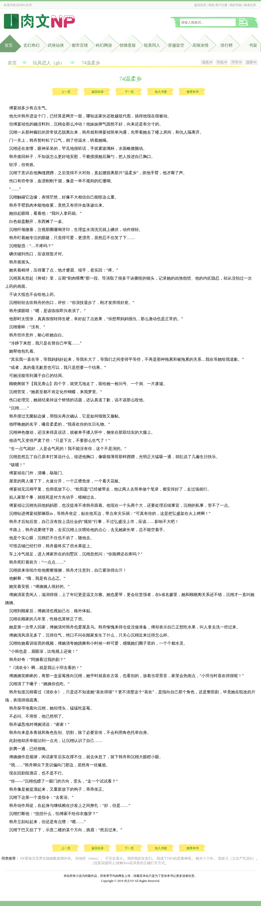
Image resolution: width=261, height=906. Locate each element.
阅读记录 (250, 5)
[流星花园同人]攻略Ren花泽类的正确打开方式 (129, 863)
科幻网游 (104, 45)
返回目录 (97, 92)
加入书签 (161, 92)
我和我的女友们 (139, 858)
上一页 (65, 92)
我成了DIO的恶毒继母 (174, 858)
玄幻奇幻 (31, 45)
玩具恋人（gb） (49, 62)
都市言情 (80, 45)
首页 (9, 45)
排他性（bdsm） (88, 858)
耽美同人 (152, 45)
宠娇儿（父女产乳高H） (237, 858)
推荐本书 (193, 92)
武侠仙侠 (56, 45)
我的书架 (236, 5)
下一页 (129, 92)
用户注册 (221, 5)
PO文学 (27, 5)
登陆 (211, 5)
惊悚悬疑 (128, 45)
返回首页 (200, 5)
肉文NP (129, 881)
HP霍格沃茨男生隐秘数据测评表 (45, 858)
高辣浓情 (200, 45)
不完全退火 (114, 858)
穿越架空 (176, 45)
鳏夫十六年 (204, 858)
